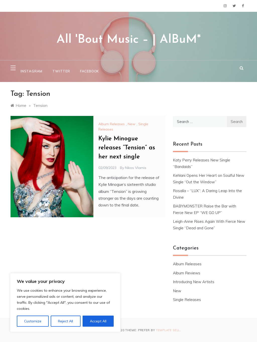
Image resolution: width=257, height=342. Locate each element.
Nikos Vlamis (135, 167)
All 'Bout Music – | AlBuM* (128, 40)
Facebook (89, 71)
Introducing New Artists (193, 281)
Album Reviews (186, 273)
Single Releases (187, 299)
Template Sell (168, 330)
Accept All (98, 321)
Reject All (65, 321)
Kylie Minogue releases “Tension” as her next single (126, 148)
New (131, 124)
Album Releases (111, 124)
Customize (32, 321)
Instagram (31, 71)
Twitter (61, 71)
